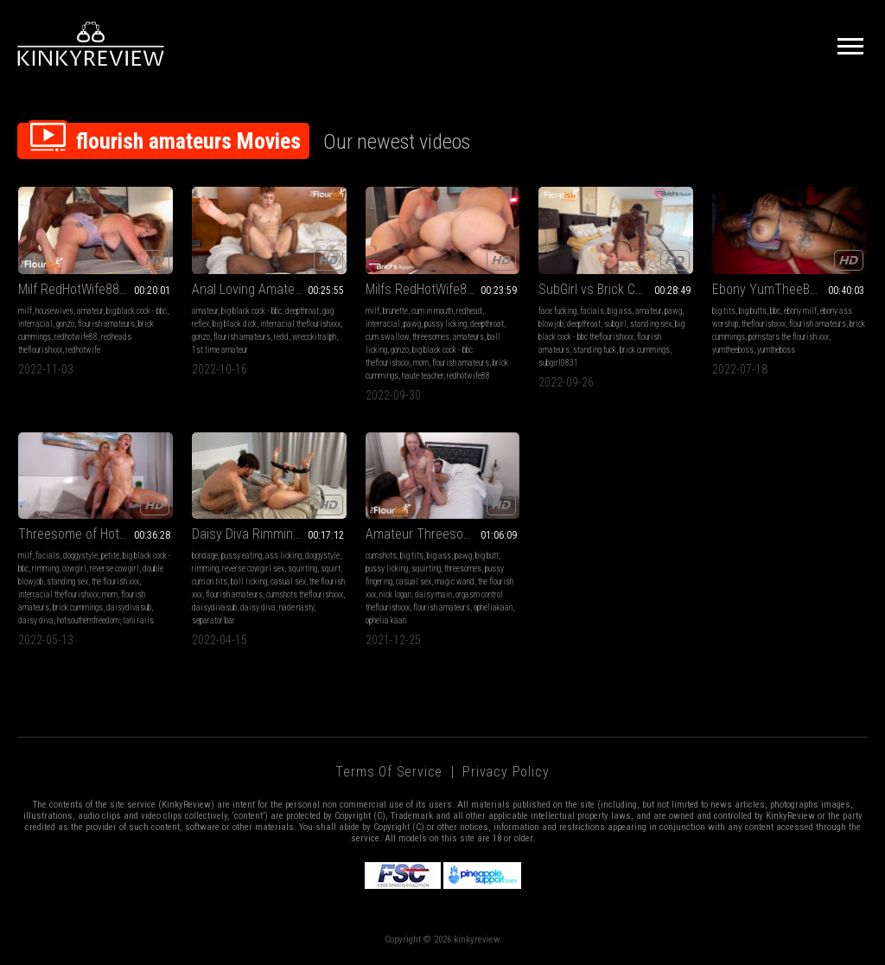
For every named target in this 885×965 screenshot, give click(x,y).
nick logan (395, 594)
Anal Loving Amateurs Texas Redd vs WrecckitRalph (269, 289)
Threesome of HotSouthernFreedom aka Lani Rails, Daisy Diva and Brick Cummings (95, 534)
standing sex (651, 324)
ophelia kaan (386, 620)
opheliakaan (493, 607)
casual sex (288, 581)
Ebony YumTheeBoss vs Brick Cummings (789, 289)
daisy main (433, 594)
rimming (45, 568)
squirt (331, 568)
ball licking (249, 581)
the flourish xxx (115, 581)
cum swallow (387, 337)
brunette (395, 311)
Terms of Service (388, 772)
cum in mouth (432, 311)
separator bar (213, 620)
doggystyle (80, 555)
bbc (775, 311)
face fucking (557, 311)
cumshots (381, 555)
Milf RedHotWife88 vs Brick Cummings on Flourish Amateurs (95, 289)
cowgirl (74, 568)
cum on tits (209, 581)
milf (25, 311)
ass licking (283, 555)
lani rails (138, 620)
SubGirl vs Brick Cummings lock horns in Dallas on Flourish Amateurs (615, 289)
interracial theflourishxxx (300, 324)
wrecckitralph (314, 337)
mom (421, 362)
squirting (302, 568)
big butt (487, 555)
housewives (54, 311)
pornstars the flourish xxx (788, 337)
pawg (412, 324)
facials (592, 311)
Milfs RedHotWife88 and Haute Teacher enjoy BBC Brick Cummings (443, 289)
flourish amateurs (106, 324)
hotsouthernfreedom (88, 620)
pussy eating (241, 555)
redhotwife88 (76, 337)
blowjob (550, 324)
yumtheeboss (733, 350)
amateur (90, 311)
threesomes (430, 337)
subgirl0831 (558, 362)
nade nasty (296, 607)
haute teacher (422, 375)
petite (110, 555)
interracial (35, 324)
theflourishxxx (764, 324)
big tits (723, 311)
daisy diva (36, 620)
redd (281, 337)
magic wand (454, 581)
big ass (620, 311)
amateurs (468, 337)
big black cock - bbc (136, 311)
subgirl (615, 324)
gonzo (65, 324)
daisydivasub (128, 607)
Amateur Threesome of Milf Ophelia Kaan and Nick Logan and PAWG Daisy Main (443, 534)
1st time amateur (220, 350)
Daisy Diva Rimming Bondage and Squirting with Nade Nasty (269, 534)
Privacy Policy (505, 772)
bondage (205, 555)
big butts (753, 311)
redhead (469, 311)
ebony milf (800, 311)
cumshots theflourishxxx (304, 594)
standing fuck (594, 350)
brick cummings (645, 350)
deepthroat (302, 311)
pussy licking (445, 324)
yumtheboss (776, 350)
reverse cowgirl (114, 568)
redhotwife (83, 350)
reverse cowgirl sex (253, 568)
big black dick (235, 324)
